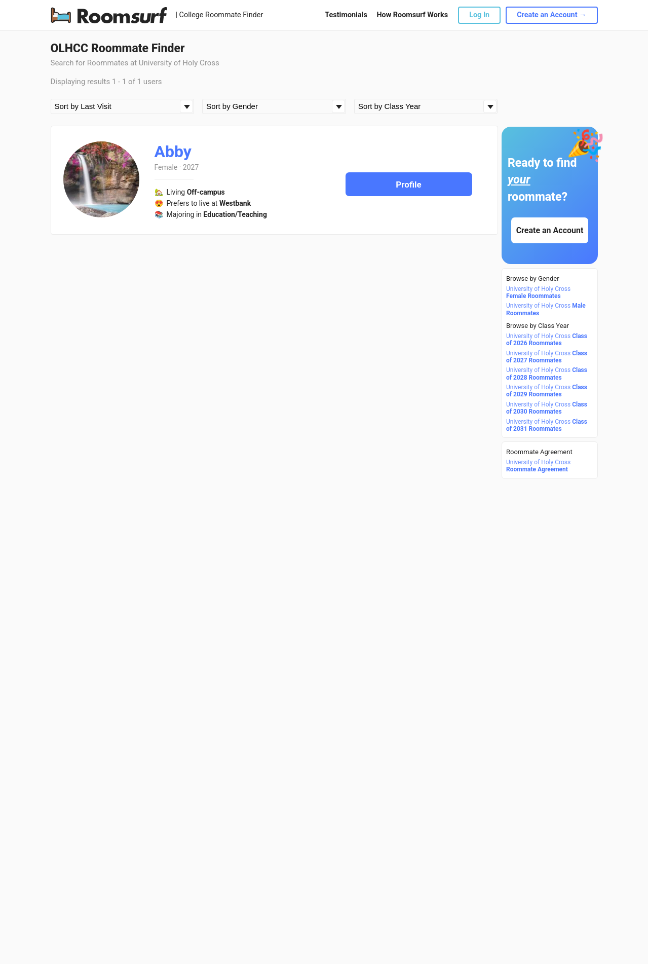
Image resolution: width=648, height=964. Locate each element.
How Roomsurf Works (412, 15)
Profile (409, 184)
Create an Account (549, 230)
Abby (173, 151)
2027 (191, 167)
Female (166, 167)
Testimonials (346, 15)
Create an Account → (551, 15)
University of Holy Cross (538, 292)
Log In (479, 15)
